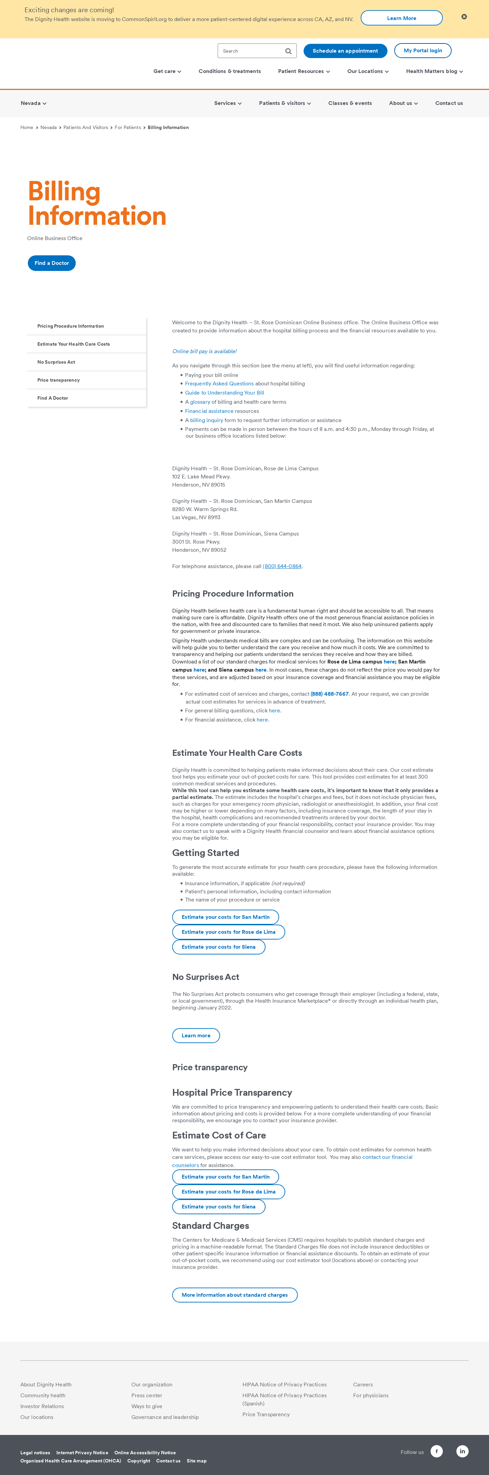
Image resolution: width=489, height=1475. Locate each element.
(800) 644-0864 (282, 566)
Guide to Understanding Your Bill (224, 392)
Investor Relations (42, 1406)
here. (275, 710)
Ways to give (146, 1406)
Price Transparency (266, 1414)
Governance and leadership (165, 1417)
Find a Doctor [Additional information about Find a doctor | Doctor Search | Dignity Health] (52, 263)
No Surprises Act (56, 362)
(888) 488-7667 (330, 694)
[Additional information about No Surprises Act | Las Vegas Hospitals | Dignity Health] (196, 1035)
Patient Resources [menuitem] (304, 71)
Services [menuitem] (228, 103)
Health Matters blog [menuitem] (434, 71)
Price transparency (58, 380)
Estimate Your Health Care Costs (73, 344)
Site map (197, 1460)
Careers (363, 1384)
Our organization (152, 1384)
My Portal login (423, 50)
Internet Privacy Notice (82, 1452)
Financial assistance (209, 411)
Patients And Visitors (88, 127)
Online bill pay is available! (204, 351)
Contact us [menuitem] (449, 103)
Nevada (50, 127)
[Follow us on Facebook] (424, 1452)
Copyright (138, 1460)
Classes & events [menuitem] (350, 103)
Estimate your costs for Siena (219, 947)
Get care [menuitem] (167, 71)
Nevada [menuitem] (33, 103)
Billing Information (168, 127)
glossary (200, 402)
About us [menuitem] (403, 103)
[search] (291, 51)
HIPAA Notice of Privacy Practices (284, 1384)
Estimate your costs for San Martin (226, 917)
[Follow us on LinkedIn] (462, 1452)
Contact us (168, 1460)
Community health (43, 1395)
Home (29, 127)
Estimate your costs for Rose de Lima (229, 932)
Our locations (36, 1417)
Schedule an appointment (345, 51)
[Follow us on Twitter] (443, 1448)
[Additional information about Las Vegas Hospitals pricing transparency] (235, 1295)
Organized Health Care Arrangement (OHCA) (70, 1460)
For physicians (370, 1395)
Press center (146, 1395)
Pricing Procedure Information (70, 326)
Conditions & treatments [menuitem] (230, 71)
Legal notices (35, 1452)
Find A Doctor (52, 398)
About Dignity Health (46, 1384)
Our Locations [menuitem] (368, 71)
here (389, 661)
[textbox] (257, 50)
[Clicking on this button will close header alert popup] (464, 17)
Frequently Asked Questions (219, 383)
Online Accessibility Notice (145, 1452)
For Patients (130, 127)
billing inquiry (206, 420)
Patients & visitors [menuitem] (285, 103)
